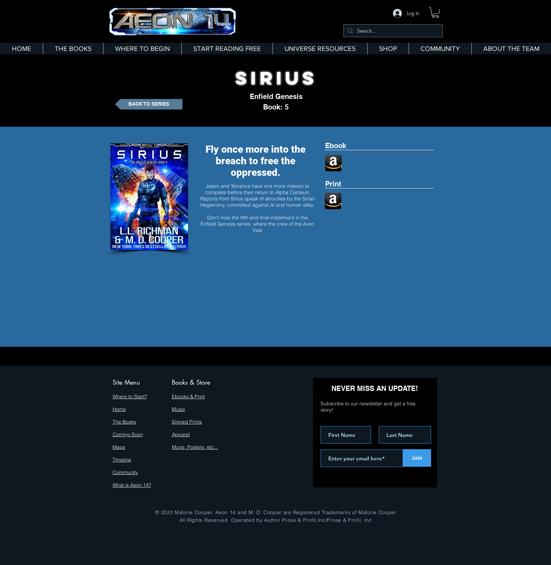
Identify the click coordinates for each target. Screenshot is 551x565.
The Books (124, 422)
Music (178, 409)
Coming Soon (128, 434)
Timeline (122, 460)
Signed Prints (187, 422)
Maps (119, 447)
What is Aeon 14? (132, 485)
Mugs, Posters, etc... (195, 447)
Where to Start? (130, 396)
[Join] (417, 458)
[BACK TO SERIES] (148, 104)
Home (119, 409)
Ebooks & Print (188, 396)
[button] (435, 12)
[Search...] (392, 31)
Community (125, 472)
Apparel (181, 434)
